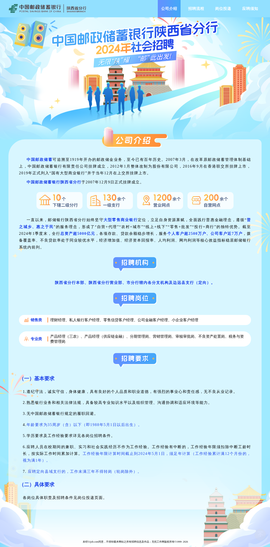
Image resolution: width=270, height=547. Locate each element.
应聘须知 (250, 9)
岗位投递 (223, 9)
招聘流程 (196, 9)
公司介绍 (169, 9)
